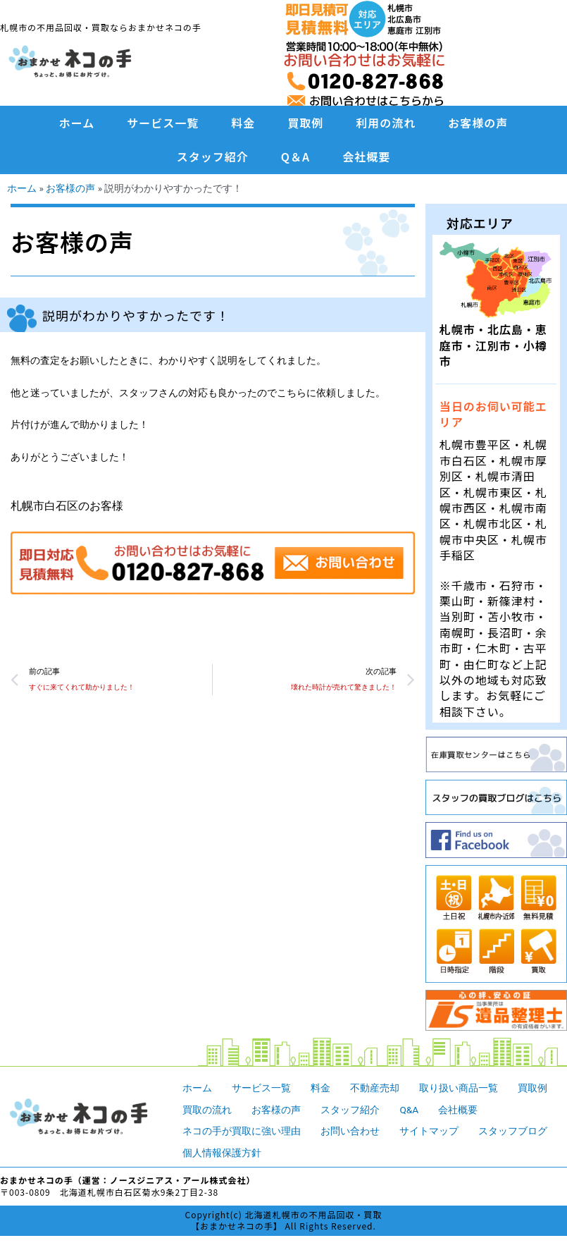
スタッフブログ (512, 1130)
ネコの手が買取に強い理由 (241, 1130)
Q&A (408, 1109)
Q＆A (295, 156)
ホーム (77, 122)
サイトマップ (429, 1130)
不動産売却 (374, 1087)
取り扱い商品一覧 (458, 1087)
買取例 (305, 122)
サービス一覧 (163, 122)
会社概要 (366, 156)
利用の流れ (386, 122)
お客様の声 (478, 122)
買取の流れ (207, 1109)
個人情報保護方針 (221, 1152)
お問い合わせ (350, 1130)
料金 (243, 122)
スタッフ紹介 (213, 156)
